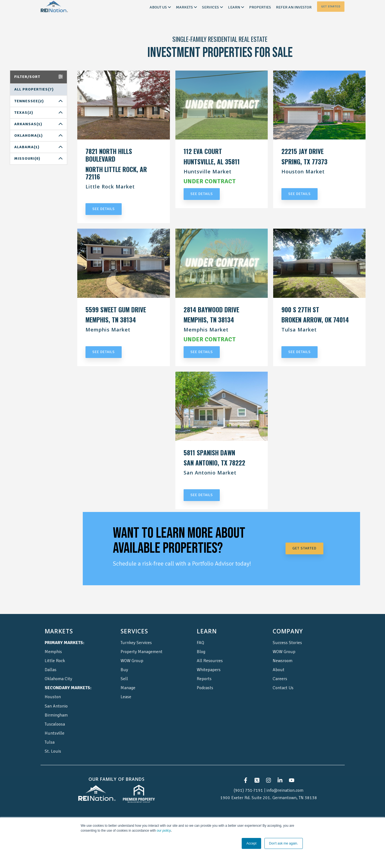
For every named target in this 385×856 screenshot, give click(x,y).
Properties (260, 7)
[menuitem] (64, 642)
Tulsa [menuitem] (50, 742)
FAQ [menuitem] (200, 642)
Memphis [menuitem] (53, 652)
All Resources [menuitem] (210, 661)
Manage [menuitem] (128, 688)
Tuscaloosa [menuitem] (55, 724)
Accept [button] (251, 843)
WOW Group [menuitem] (132, 661)
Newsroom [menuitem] (282, 661)
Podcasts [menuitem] (205, 688)
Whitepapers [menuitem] (209, 670)
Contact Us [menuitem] (283, 688)
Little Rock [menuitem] (55, 661)
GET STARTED (304, 548)
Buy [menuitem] (124, 670)
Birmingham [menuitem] (56, 715)
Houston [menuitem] (53, 697)
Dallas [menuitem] (50, 670)
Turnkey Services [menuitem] (136, 642)
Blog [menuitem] (201, 652)
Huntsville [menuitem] (54, 733)
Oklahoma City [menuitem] (58, 679)
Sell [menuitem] (124, 679)
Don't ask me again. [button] (283, 843)
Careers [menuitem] (280, 679)
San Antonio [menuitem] (56, 706)
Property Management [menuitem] (141, 652)
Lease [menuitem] (126, 697)
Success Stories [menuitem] (287, 642)
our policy (164, 830)
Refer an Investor (294, 7)
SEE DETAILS (103, 209)
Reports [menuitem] (204, 679)
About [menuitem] (278, 670)
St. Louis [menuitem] (53, 751)
